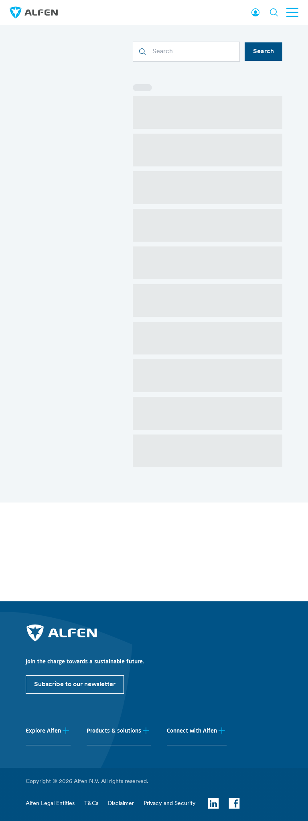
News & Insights (46, 650)
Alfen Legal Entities (50, 807)
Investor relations (47, 676)
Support (36, 738)
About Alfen (41, 636)
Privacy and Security (170, 807)
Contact (36, 725)
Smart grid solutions (187, 663)
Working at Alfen (47, 663)
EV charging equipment (191, 636)
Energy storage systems (192, 650)
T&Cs (91, 807)
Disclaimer (121, 807)
